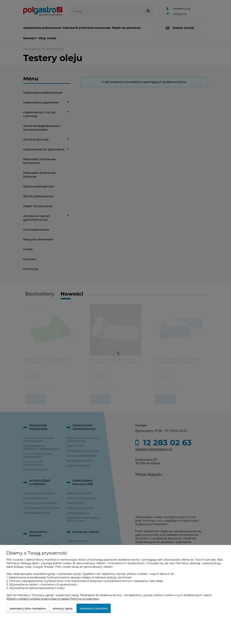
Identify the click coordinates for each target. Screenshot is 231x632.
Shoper (49, 567)
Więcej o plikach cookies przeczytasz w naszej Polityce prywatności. (52, 598)
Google (38, 567)
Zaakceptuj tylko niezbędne (27, 608)
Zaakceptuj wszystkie (94, 608)
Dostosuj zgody (63, 608)
